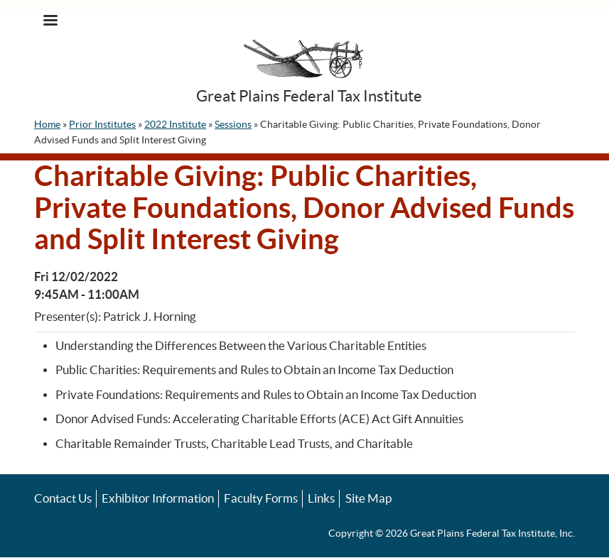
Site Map (368, 498)
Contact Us (63, 498)
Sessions (233, 124)
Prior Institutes (102, 124)
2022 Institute (175, 124)
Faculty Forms (261, 498)
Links (321, 498)
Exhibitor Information (158, 498)
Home (47, 124)
